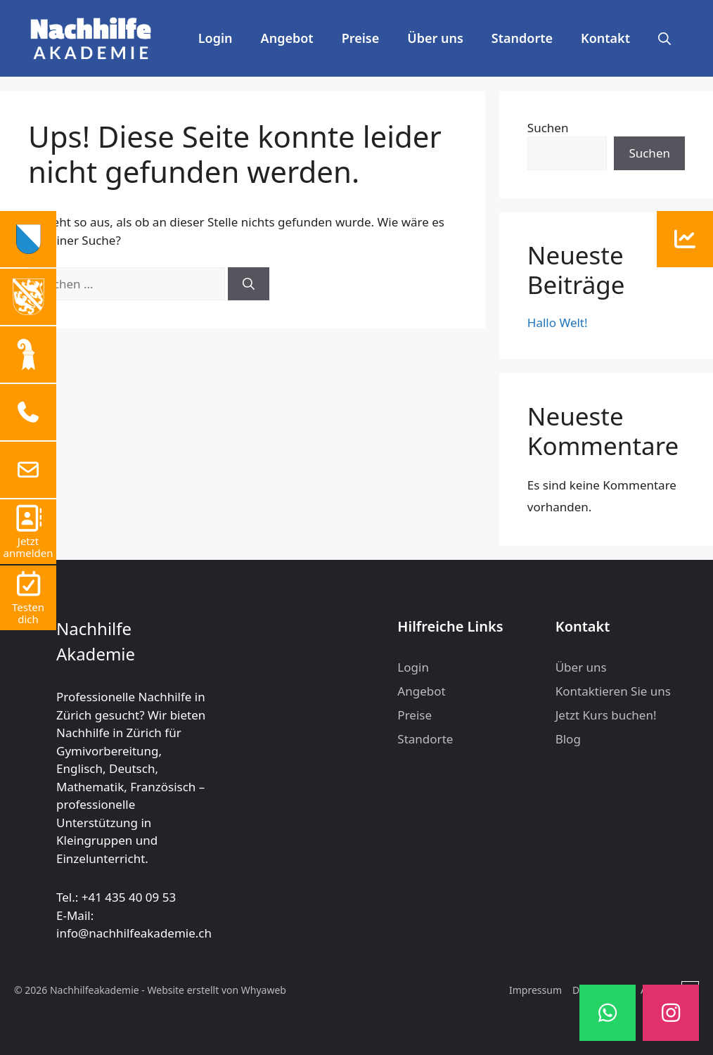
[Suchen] (248, 284)
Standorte (522, 38)
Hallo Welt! (557, 322)
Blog (568, 739)
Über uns (435, 38)
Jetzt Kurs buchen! (606, 715)
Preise (361, 38)
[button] (664, 38)
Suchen (548, 128)
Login (215, 38)
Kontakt (605, 38)
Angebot (287, 38)
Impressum (535, 990)
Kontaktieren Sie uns (613, 691)
